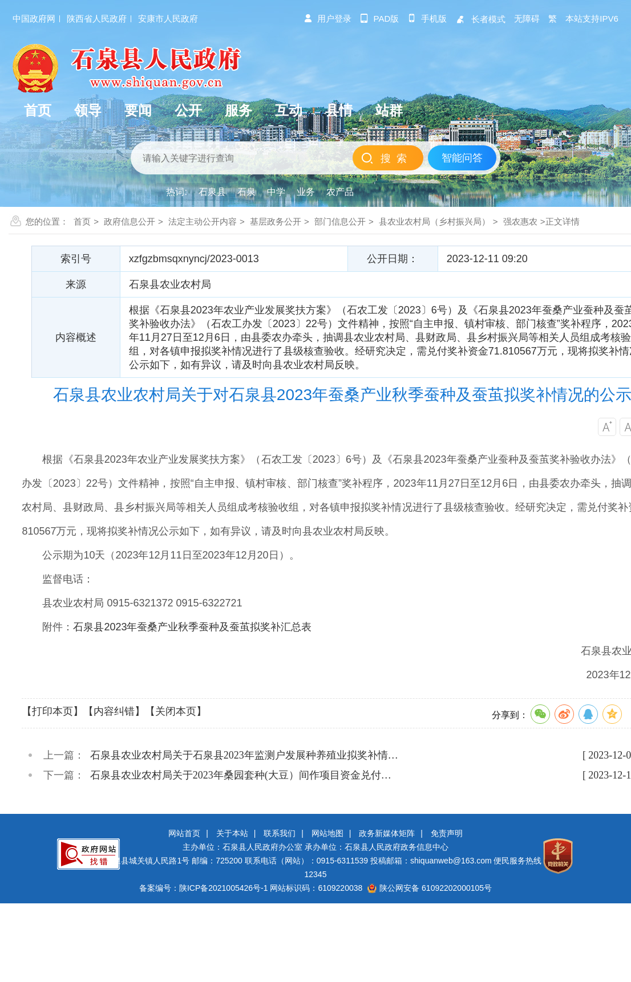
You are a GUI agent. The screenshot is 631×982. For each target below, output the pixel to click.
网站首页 (184, 833)
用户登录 (327, 18)
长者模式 (480, 19)
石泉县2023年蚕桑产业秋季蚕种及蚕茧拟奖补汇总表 (192, 627)
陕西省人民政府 (97, 18)
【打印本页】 (52, 711)
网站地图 (327, 833)
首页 (82, 221)
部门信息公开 (340, 221)
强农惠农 (520, 221)
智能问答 (462, 158)
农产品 (340, 192)
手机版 (427, 18)
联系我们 (280, 833)
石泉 (246, 192)
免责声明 (447, 833)
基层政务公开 (275, 221)
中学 (276, 192)
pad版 (379, 18)
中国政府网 (34, 18)
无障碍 (527, 18)
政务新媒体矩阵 (387, 833)
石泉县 (212, 192)
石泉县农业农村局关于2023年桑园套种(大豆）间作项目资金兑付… (240, 775)
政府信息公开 (129, 221)
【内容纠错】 (114, 711)
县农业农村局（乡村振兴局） (434, 221)
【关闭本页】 (176, 711)
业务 (306, 192)
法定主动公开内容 (202, 221)
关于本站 (232, 833)
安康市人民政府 (168, 18)
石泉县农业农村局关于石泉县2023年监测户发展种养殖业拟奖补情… (244, 755)
